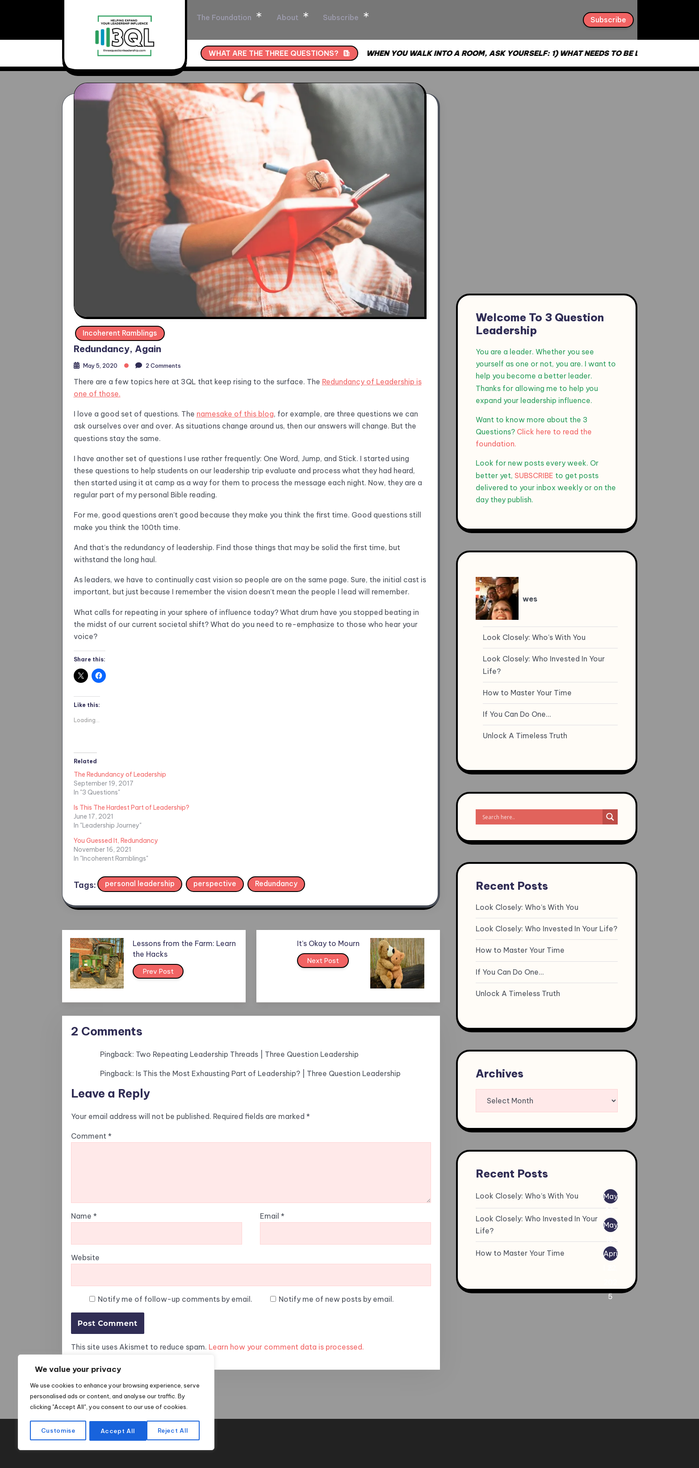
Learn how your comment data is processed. (286, 1293)
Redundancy (276, 825)
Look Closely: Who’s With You (534, 637)
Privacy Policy (606, 1438)
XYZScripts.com (403, 1463)
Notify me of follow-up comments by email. (175, 1245)
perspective (215, 825)
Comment (91, 1082)
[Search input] (541, 816)
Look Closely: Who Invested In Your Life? (544, 664)
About (345, 17)
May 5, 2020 (103, 363)
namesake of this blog (235, 412)
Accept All (174, 1431)
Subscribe (397, 17)
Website (85, 1203)
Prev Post (167, 915)
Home (222, 17)
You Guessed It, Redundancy (349, 773)
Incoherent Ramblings (120, 329)
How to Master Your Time (527, 692)
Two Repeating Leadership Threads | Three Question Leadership (247, 997)
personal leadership (140, 825)
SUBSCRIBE (534, 475)
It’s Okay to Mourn (328, 884)
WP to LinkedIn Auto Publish (311, 1463)
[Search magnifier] (610, 816)
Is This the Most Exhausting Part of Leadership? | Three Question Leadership (268, 1017)
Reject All (116, 1431)
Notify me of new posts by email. (336, 1245)
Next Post (324, 904)
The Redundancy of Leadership (120, 773)
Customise (58, 1431)
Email (272, 1162)
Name (84, 1162)
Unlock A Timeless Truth (525, 735)
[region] (116, 1398)
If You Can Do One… (517, 714)
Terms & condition (535, 1438)
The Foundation (283, 17)
